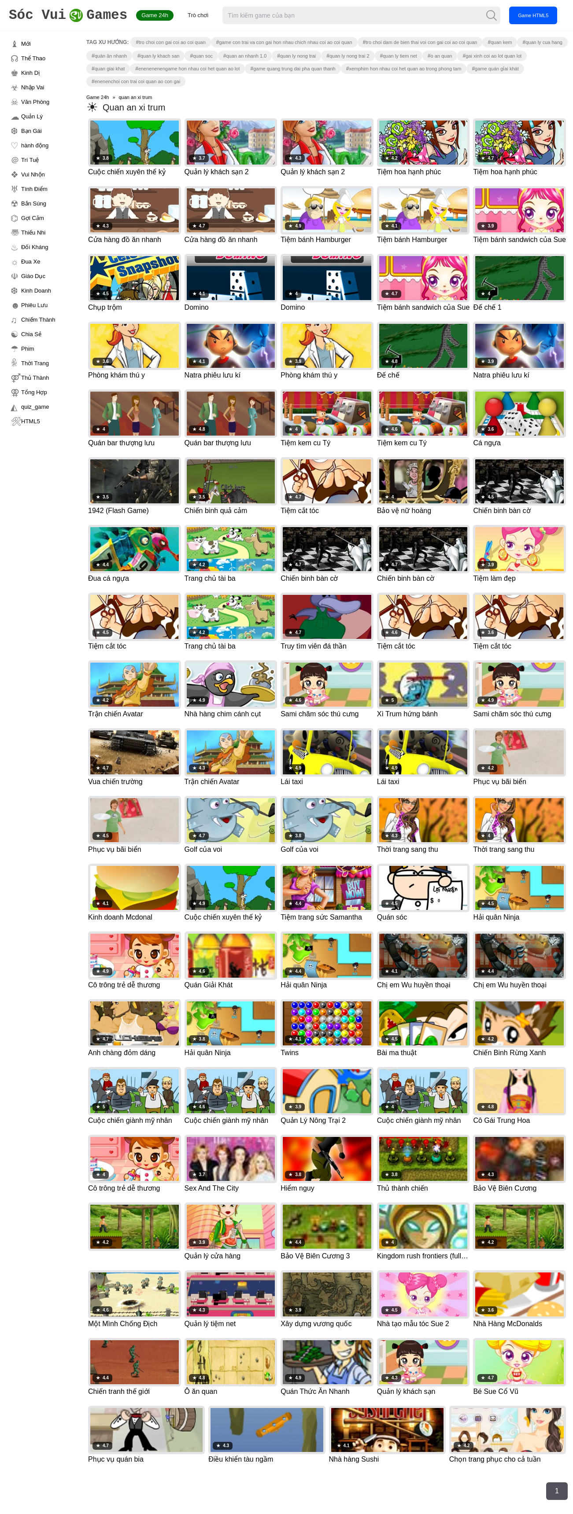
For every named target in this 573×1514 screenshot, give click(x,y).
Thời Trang (35, 363)
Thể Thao (33, 58)
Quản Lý (32, 116)
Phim (27, 348)
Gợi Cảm (32, 218)
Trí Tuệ (30, 160)
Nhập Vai (32, 87)
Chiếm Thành (38, 319)
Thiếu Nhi (33, 232)
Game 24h (154, 15)
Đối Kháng (34, 247)
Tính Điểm (34, 189)
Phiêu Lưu (34, 305)
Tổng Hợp (34, 392)
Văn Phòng (35, 102)
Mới (26, 43)
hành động (34, 145)
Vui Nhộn (33, 174)
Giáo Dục (33, 276)
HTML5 (30, 421)
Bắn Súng (33, 203)
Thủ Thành (35, 377)
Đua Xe (30, 261)
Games (68, 15)
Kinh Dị (30, 73)
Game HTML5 (533, 15)
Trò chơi (198, 15)
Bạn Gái (31, 131)
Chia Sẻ (31, 334)
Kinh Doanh (36, 290)
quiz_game (35, 406)
